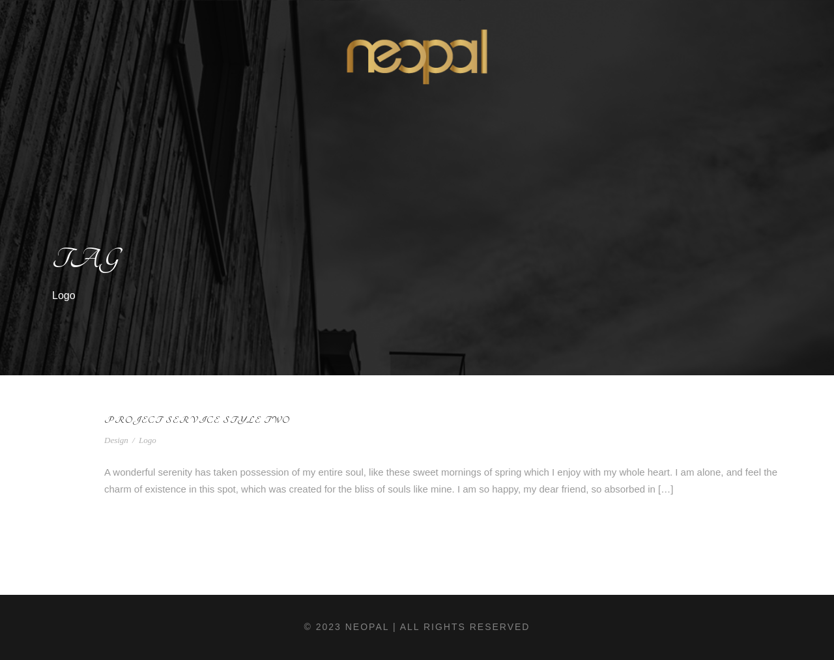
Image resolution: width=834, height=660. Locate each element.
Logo (147, 440)
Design (116, 440)
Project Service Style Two (197, 420)
